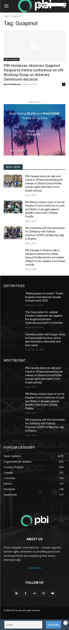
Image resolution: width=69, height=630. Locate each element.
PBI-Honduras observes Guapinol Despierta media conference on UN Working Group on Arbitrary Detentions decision (33, 72)
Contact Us (34, 568)
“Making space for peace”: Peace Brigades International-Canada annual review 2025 (44, 297)
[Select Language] (52, 4)
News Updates (11, 59)
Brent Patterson (12, 84)
